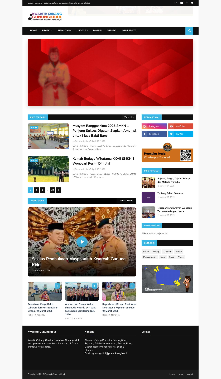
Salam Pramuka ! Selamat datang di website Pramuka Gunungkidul (59, 3)
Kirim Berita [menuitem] (129, 30)
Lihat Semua (126, 200)
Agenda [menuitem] (111, 30)
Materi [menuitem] (97, 30)
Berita (146, 251)
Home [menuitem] (33, 30)
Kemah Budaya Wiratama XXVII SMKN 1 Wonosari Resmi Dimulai (103, 161)
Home (172, 374)
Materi (179, 251)
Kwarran (167, 251)
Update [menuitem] (81, 30)
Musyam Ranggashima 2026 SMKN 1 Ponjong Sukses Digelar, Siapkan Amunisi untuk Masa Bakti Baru (104, 131)
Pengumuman (149, 257)
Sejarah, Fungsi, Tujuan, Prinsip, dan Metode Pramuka (173, 180)
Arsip (181, 374)
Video (181, 257)
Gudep (156, 251)
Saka (163, 257)
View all (128, 117)
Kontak (190, 374)
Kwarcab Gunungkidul (54, 374)
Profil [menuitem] (46, 30)
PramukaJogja (81, 141)
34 (52, 190)
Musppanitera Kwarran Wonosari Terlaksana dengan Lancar (174, 209)
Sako (171, 257)
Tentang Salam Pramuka (170, 193)
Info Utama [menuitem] (64, 30)
